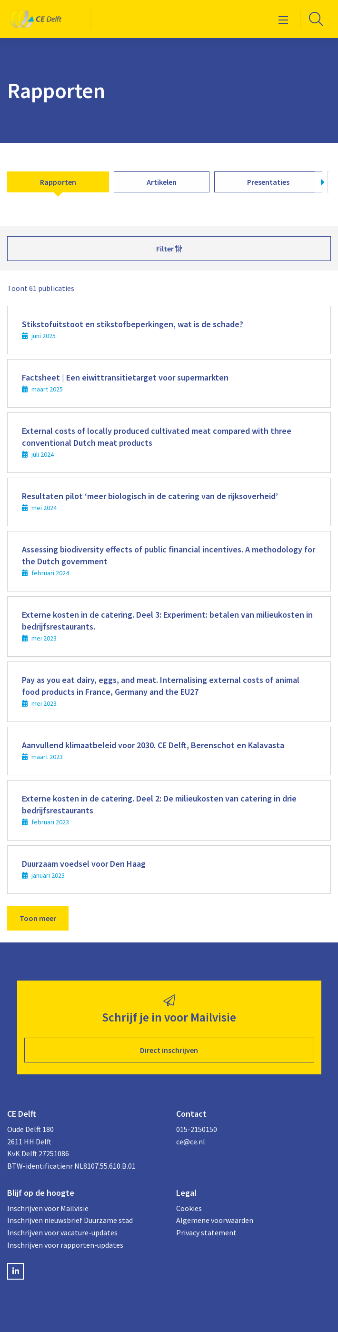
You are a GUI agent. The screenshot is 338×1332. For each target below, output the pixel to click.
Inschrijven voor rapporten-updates (65, 1245)
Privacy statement (206, 1232)
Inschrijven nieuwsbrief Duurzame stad (70, 1220)
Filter (169, 248)
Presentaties (268, 182)
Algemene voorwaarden (214, 1220)
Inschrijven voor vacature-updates (62, 1232)
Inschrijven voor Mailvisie (48, 1208)
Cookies (189, 1208)
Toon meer (38, 918)
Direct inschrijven (169, 1050)
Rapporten (58, 182)
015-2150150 (196, 1129)
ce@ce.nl (190, 1141)
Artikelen (162, 182)
